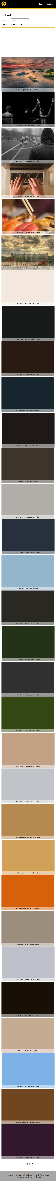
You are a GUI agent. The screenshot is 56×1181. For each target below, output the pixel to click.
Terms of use (44, 1175)
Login (31, 1177)
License (18, 1175)
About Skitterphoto (30, 1175)
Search (41, 4)
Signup (38, 1177)
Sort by (4, 20)
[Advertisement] (28, 42)
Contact (10, 1175)
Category (4, 24)
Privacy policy (22, 1177)
